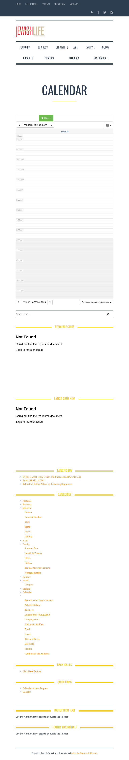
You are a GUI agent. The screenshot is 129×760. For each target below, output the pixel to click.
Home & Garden (33, 516)
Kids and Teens (32, 638)
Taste (27, 526)
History (28, 562)
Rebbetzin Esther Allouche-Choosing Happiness (47, 483)
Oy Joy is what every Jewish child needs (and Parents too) (52, 476)
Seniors (49, 58)
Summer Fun (31, 548)
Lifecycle (29, 643)
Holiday (105, 47)
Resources (100, 58)
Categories (28, 118)
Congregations (32, 619)
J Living (28, 536)
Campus (29, 584)
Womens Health (33, 572)
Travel (28, 531)
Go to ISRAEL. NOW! (33, 480)
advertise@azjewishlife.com (84, 753)
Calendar (74, 58)
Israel (26, 58)
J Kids (27, 558)
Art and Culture (32, 604)
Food (27, 629)
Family (89, 47)
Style (27, 521)
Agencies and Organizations (39, 600)
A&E (75, 47)
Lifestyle (61, 47)
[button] (96, 302)
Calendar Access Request (35, 688)
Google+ (27, 691)
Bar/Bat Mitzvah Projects (37, 567)
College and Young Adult (37, 614)
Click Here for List (32, 671)
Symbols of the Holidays (37, 653)
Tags (46, 118)
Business (43, 47)
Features (25, 47)
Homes (28, 512)
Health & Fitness (33, 553)
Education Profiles (34, 624)
